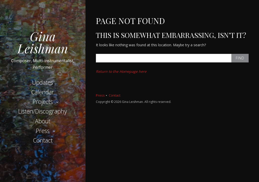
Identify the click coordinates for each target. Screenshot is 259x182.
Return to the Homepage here (121, 71)
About (42, 121)
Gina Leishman (42, 42)
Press (43, 131)
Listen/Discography (42, 111)
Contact (43, 140)
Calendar (42, 92)
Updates (42, 82)
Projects (43, 102)
